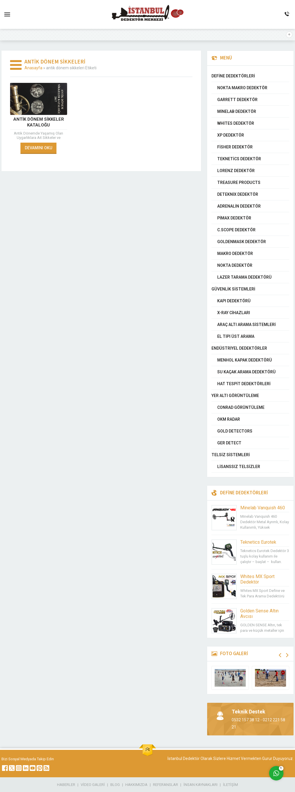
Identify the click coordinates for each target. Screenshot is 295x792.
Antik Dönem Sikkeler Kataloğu (38, 122)
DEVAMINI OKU (38, 148)
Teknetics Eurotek (258, 542)
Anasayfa (33, 68)
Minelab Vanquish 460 (262, 507)
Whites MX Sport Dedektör (257, 579)
